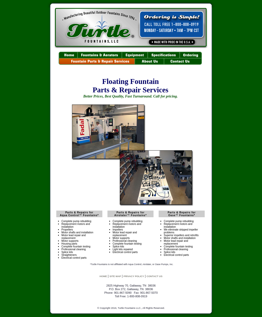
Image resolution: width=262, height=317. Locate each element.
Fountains (100, 55)
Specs (164, 55)
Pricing (191, 55)
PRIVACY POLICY (134, 276)
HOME (103, 276)
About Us (149, 61)
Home (68, 55)
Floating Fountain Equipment (135, 55)
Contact (183, 61)
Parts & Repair (97, 61)
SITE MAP (115, 276)
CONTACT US (154, 276)
